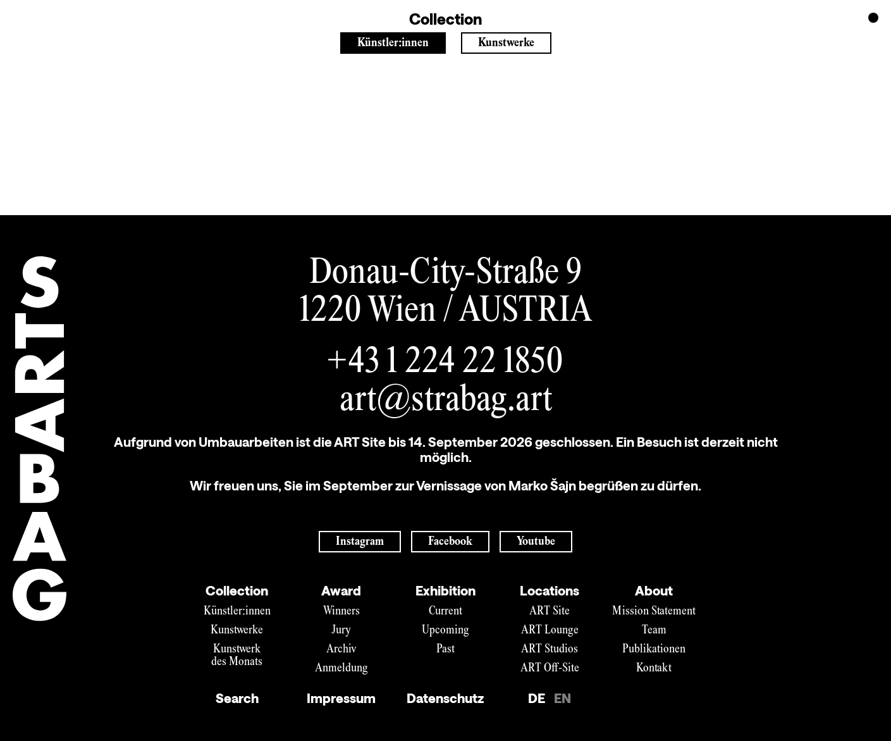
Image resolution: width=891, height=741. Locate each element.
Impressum (341, 698)
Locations (549, 590)
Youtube (536, 542)
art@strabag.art (446, 401)
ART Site (549, 612)
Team (654, 631)
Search (237, 698)
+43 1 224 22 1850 (445, 363)
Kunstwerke (506, 43)
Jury (341, 631)
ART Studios (549, 650)
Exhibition (445, 590)
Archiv (341, 650)
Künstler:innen (393, 43)
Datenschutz (445, 698)
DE (536, 698)
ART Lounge (550, 631)
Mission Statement (654, 612)
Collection (237, 590)
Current (445, 612)
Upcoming (445, 631)
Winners (341, 612)
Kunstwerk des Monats (236, 656)
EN (562, 698)
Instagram (360, 542)
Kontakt (654, 669)
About (654, 590)
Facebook (450, 542)
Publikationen (653, 650)
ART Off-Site (549, 669)
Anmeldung (341, 669)
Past (445, 650)
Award (341, 590)
